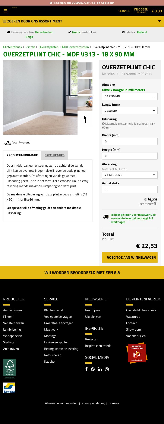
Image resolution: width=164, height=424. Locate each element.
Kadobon (50, 361)
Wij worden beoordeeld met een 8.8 (82, 272)
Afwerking (109, 164)
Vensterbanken (13, 323)
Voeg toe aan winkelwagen (131, 257)
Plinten (30, 46)
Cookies (114, 403)
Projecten (91, 339)
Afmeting (108, 84)
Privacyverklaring (93, 403)
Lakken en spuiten (56, 342)
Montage (50, 335)
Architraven (11, 348)
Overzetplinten (49, 46)
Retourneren (52, 355)
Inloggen (141, 10)
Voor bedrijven (136, 335)
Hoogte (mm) (111, 149)
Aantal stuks (110, 183)
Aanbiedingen (12, 310)
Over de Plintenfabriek (141, 310)
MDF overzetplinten (75, 46)
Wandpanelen (12, 335)
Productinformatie (22, 155)
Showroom (133, 329)
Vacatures (133, 316)
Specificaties (54, 155)
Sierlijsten (9, 342)
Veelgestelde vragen (58, 316)
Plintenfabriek (12, 46)
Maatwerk (51, 329)
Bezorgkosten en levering (61, 348)
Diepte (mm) (111, 135)
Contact (131, 323)
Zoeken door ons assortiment (82, 21)
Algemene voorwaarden (61, 403)
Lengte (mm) (111, 104)
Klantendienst (53, 310)
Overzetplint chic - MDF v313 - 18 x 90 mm (121, 46)
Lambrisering (12, 329)
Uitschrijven (93, 316)
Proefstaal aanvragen (58, 323)
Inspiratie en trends (98, 345)
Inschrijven (92, 310)
